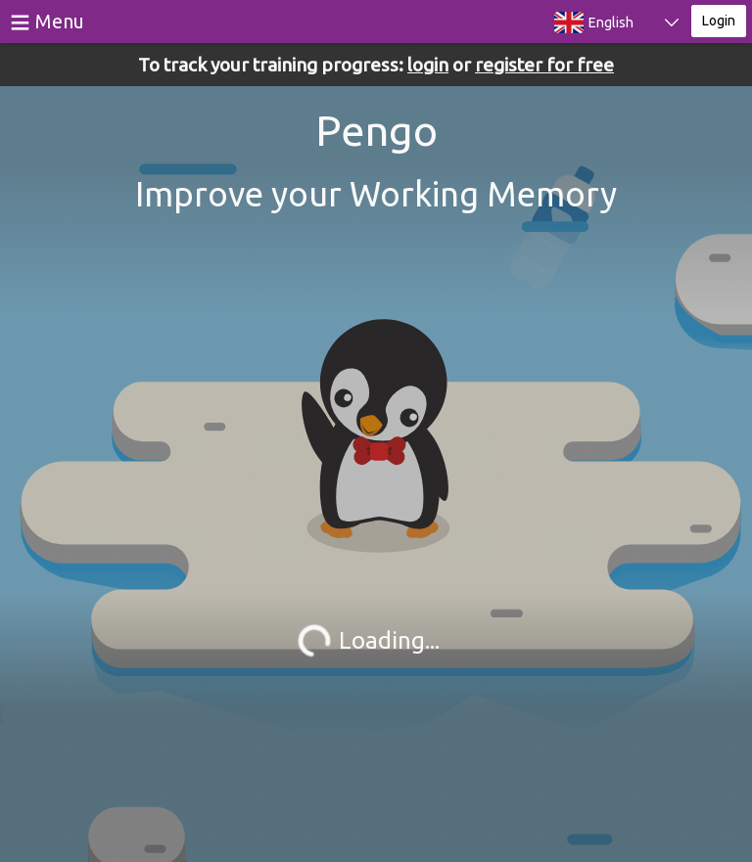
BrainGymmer (192, 17)
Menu (59, 21)
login (427, 64)
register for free (544, 64)
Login (718, 20)
